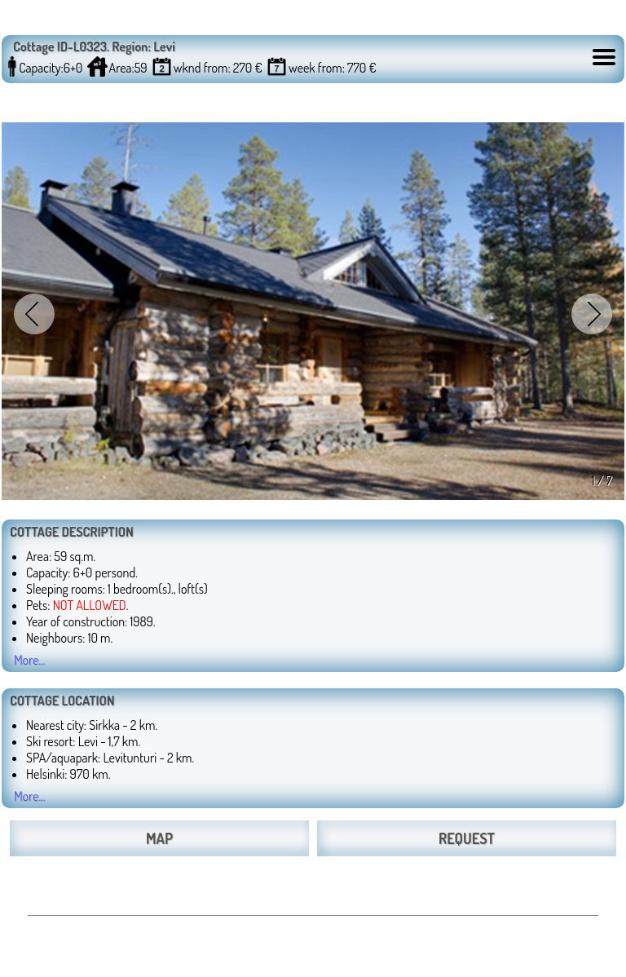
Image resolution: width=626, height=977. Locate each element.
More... (30, 660)
